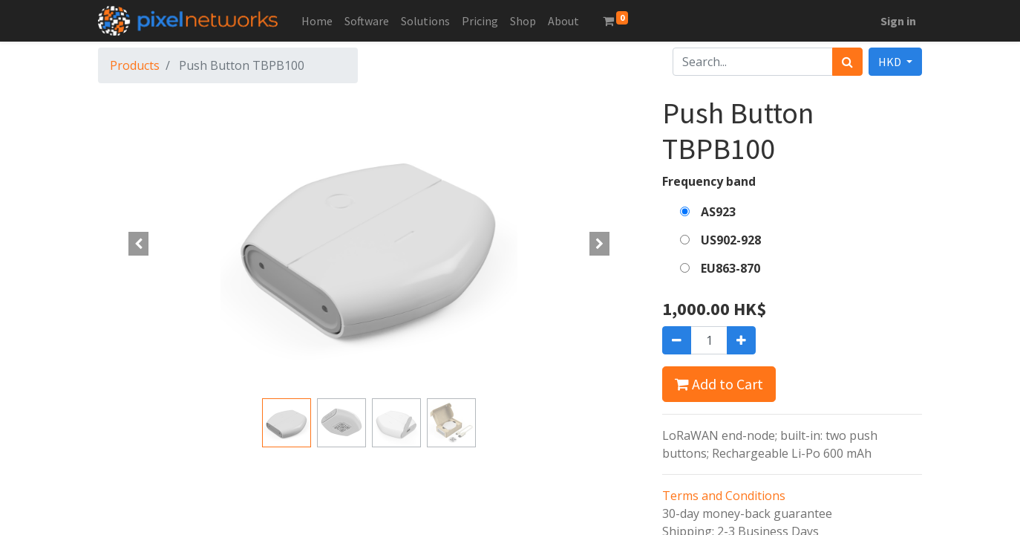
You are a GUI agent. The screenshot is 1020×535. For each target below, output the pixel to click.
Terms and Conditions (723, 495)
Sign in (898, 20)
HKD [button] (890, 61)
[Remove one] (676, 340)
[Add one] (741, 340)
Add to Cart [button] (719, 383)
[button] (139, 244)
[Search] (847, 62)
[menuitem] (317, 21)
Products (135, 65)
